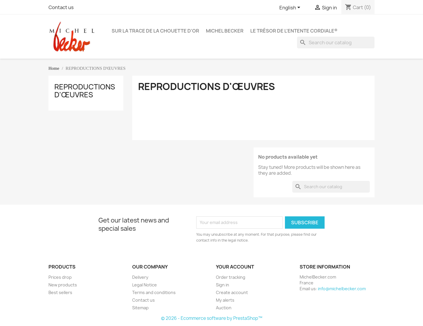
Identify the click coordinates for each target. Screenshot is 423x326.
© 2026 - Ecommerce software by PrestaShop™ (211, 318)
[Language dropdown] (290, 7)
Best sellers (60, 292)
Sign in (222, 285)
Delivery (140, 277)
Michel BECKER (225, 31)
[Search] (336, 42)
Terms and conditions (154, 292)
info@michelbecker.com (342, 288)
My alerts (225, 300)
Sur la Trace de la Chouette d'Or (155, 31)
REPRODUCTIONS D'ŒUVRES (84, 90)
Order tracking (230, 277)
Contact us (61, 7)
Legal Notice (144, 285)
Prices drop (60, 277)
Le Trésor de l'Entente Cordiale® (294, 31)
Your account (235, 267)
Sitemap (140, 307)
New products (62, 285)
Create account (232, 292)
